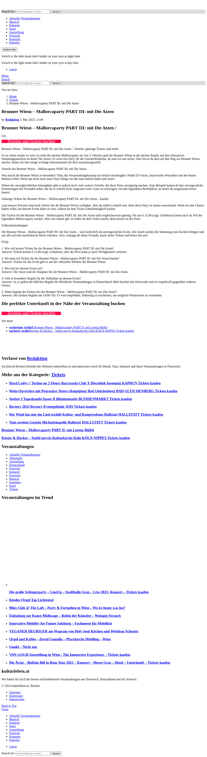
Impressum (16, 695)
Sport (12, 28)
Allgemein (15, 458)
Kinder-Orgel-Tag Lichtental (31, 600)
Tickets (58, 374)
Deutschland (17, 465)
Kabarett (14, 25)
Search (56, 11)
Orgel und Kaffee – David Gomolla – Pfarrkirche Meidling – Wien (60, 639)
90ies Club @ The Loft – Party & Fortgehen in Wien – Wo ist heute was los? (67, 608)
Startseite (15, 692)
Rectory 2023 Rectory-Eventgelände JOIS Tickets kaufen (53, 407)
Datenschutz (16, 699)
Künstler (14, 42)
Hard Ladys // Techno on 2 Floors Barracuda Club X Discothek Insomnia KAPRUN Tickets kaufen (85, 383)
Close (5, 709)
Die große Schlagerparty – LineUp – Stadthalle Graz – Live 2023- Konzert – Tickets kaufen (79, 592)
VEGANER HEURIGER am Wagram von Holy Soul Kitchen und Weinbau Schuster (74, 631)
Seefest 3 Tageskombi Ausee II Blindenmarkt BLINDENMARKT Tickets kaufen (70, 399)
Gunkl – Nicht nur (23, 647)
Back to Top (9, 705)
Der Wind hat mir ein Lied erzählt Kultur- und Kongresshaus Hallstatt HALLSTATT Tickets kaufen (86, 414)
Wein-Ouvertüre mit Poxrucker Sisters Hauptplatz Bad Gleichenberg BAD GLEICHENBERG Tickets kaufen (93, 391)
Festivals (14, 35)
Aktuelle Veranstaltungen (24, 18)
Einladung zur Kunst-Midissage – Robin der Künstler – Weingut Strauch (65, 616)
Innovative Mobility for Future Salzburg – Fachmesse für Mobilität (60, 623)
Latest (13, 69)
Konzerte (15, 39)
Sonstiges (15, 482)
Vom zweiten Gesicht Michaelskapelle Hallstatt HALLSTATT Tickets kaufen (68, 422)
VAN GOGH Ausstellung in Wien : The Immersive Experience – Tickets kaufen (69, 655)
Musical (14, 21)
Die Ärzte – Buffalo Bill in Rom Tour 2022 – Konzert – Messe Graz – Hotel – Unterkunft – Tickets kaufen (89, 663)
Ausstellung (16, 32)
